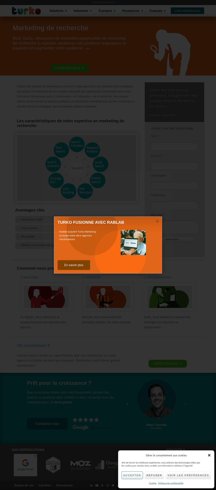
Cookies (152, 483)
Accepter (132, 475)
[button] (209, 455)
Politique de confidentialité (170, 483)
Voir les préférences (188, 475)
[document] (108, 245)
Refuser (154, 475)
